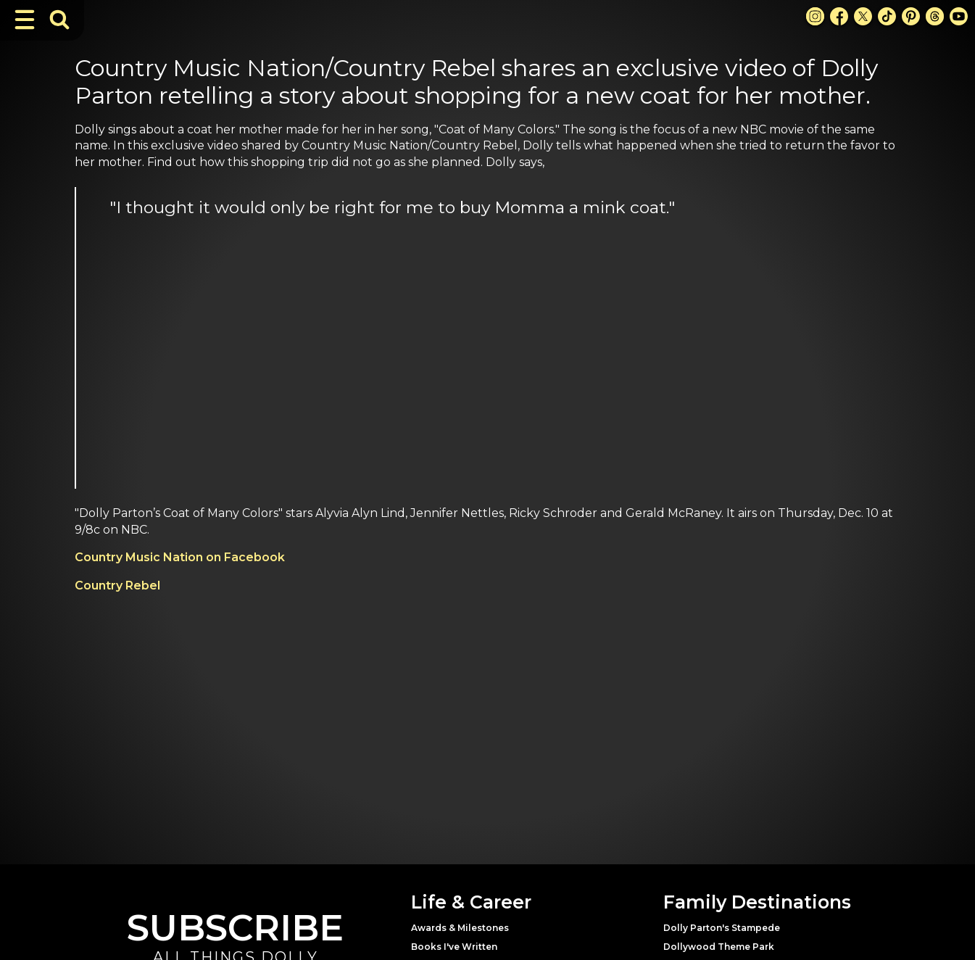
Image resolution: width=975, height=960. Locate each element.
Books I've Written (454, 946)
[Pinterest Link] (911, 16)
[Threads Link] (935, 16)
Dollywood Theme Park (718, 946)
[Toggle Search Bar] (59, 19)
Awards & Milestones (460, 927)
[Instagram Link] (815, 16)
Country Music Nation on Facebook (180, 557)
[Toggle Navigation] (24, 19)
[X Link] (863, 16)
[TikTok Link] (887, 16)
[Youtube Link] (959, 16)
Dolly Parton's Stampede (721, 927)
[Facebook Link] (839, 16)
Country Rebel (117, 585)
